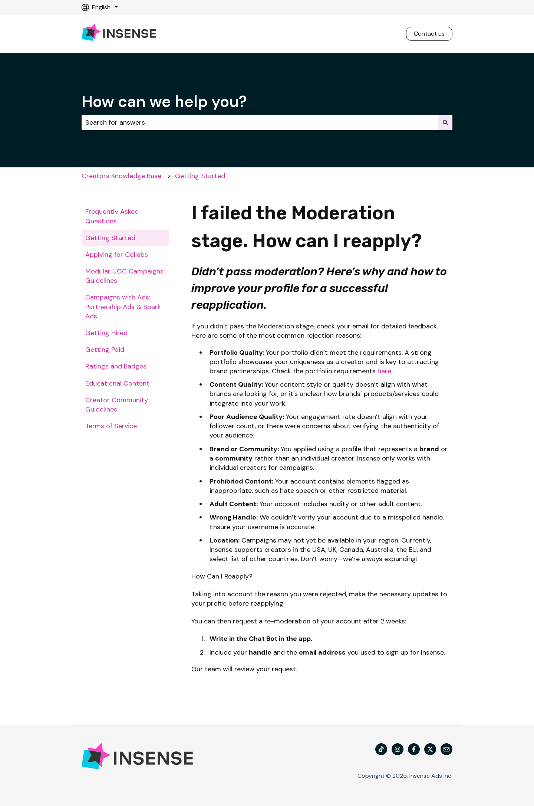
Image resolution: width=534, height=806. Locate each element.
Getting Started (200, 175)
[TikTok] (381, 749)
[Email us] (446, 749)
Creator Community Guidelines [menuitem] (116, 405)
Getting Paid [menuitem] (104, 349)
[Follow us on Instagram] (397, 749)
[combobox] (260, 122)
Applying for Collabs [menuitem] (116, 254)
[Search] (445, 122)
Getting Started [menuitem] (110, 237)
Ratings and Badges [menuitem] (115, 366)
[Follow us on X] (430, 749)
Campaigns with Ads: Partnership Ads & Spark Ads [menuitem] (123, 306)
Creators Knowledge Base (121, 175)
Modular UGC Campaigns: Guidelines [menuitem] (125, 276)
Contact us (429, 33)
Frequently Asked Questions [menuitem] (112, 216)
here (384, 371)
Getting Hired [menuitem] (106, 332)
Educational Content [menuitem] (117, 383)
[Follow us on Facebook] (414, 749)
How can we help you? (164, 101)
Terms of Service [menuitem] (111, 426)
